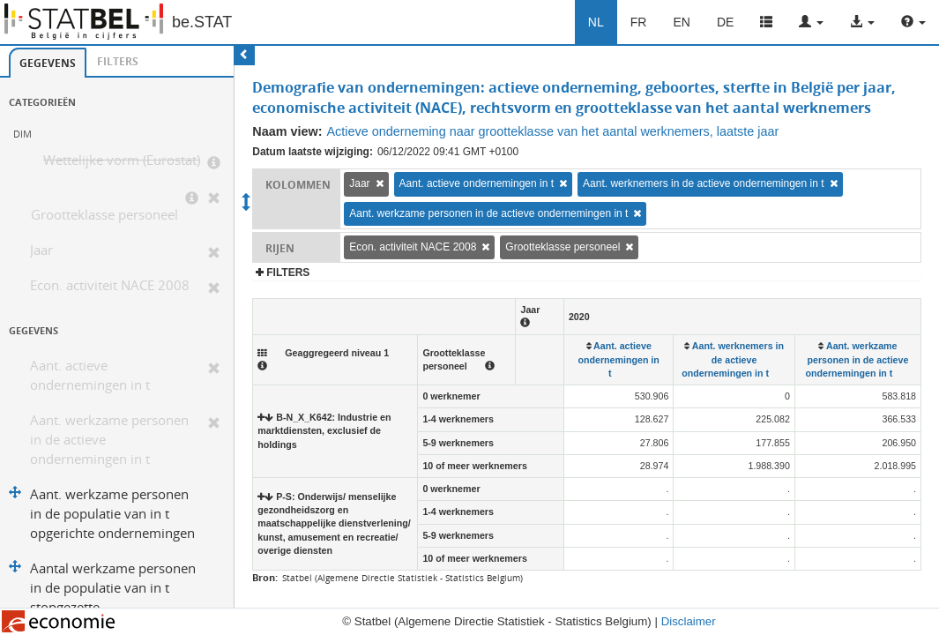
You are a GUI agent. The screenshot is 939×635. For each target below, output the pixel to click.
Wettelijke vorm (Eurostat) (121, 160)
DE (725, 22)
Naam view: (287, 131)
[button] (811, 22)
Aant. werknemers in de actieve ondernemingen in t (703, 183)
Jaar (41, 250)
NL (596, 22)
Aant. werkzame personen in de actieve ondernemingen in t (109, 439)
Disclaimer (688, 621)
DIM (22, 133)
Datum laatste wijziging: (312, 152)
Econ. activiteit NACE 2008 (110, 285)
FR (638, 22)
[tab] (47, 63)
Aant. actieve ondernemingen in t (90, 375)
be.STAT (202, 22)
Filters (117, 61)
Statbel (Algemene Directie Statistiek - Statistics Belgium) (402, 578)
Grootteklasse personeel (104, 214)
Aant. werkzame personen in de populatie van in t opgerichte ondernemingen (112, 513)
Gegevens (47, 63)
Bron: (265, 577)
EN (681, 22)
